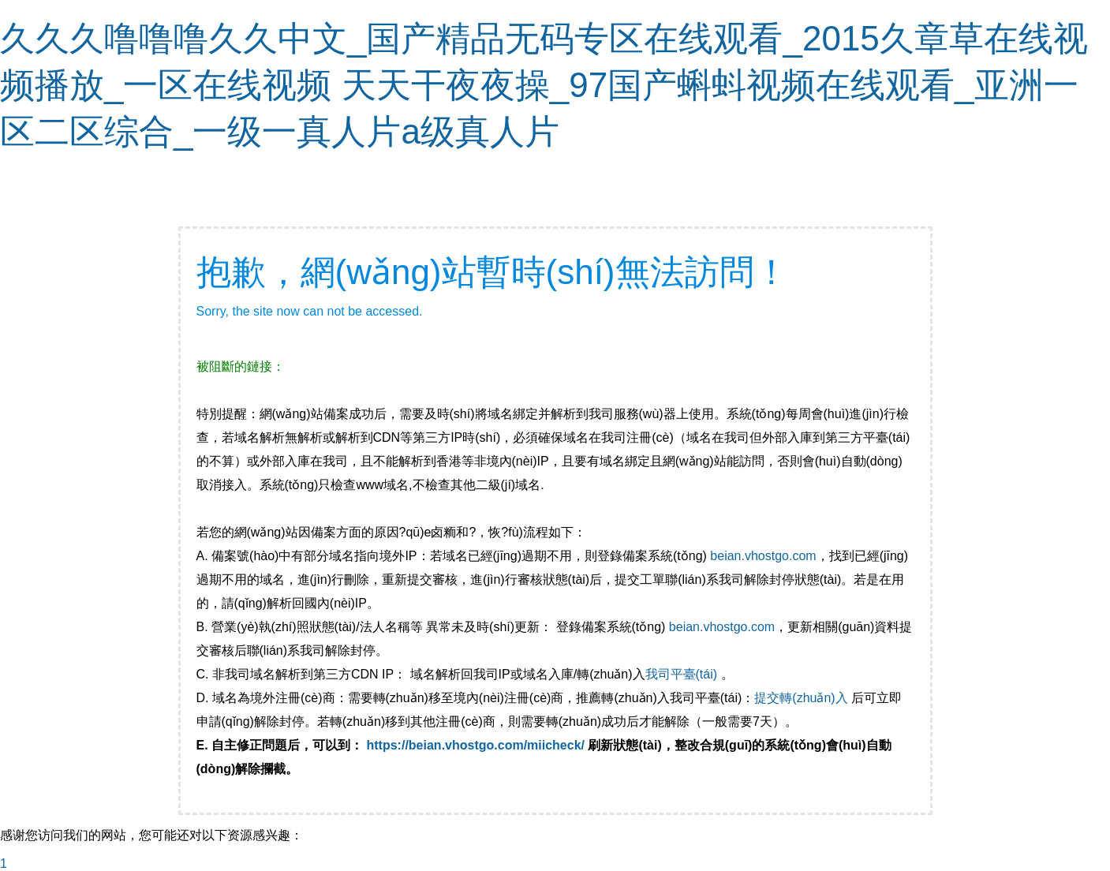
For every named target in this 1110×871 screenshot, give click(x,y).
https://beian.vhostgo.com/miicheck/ (476, 745)
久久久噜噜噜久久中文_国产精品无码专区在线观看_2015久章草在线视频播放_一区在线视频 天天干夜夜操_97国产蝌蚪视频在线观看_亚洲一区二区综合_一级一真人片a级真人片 (544, 85)
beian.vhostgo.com (763, 556)
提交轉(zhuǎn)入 (800, 698)
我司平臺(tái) (683, 674)
